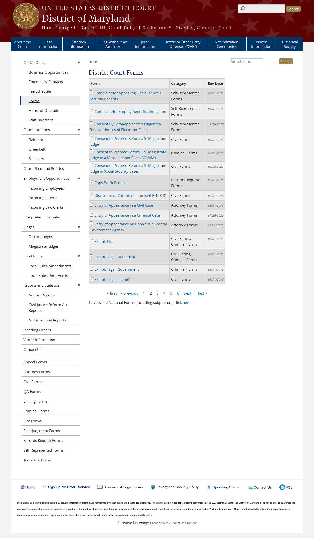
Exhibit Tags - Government (116, 269)
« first (112, 292)
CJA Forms (32, 391)
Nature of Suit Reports (47, 320)
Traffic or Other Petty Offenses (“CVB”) (183, 44)
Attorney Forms (36, 371)
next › (189, 292)
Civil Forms (32, 381)
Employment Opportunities (46, 178)
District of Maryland (86, 19)
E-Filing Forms (35, 401)
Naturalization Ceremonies (226, 44)
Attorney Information (79, 44)
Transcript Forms (37, 460)
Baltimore (37, 139)
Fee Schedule (40, 91)
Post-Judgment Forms (41, 430)
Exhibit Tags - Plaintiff (112, 279)
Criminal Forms (36, 411)
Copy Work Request (111, 182)
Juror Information (145, 44)
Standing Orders (37, 329)
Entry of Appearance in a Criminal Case (127, 215)
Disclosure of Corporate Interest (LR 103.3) (130, 195)
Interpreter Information (43, 217)
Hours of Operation (45, 110)
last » (202, 292)
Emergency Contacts (46, 81)
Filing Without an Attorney (112, 44)
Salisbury (36, 158)
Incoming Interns (43, 197)
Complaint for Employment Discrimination (130, 111)
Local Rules (32, 256)
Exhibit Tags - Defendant (114, 256)
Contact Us (32, 349)
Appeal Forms (35, 361)
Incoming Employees (46, 188)
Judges (28, 226)
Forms (34, 100)
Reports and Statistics (41, 285)
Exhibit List (103, 241)
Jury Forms (32, 420)
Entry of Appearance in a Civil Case (123, 205)
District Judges (41, 236)
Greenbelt (37, 149)
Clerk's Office (34, 62)
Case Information (48, 44)
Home (93, 62)
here (186, 302)
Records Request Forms (43, 440)
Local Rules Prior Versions (50, 275)
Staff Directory (41, 119)
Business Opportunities (48, 72)
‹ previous (129, 292)
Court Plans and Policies (43, 168)
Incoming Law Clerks (46, 207)
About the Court (22, 44)
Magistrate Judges (44, 246)
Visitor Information (261, 44)
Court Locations (36, 129)
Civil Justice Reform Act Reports (48, 307)
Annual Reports (42, 295)
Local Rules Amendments (50, 265)
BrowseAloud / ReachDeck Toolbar (173, 523)
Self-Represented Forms (43, 450)
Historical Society (290, 44)
